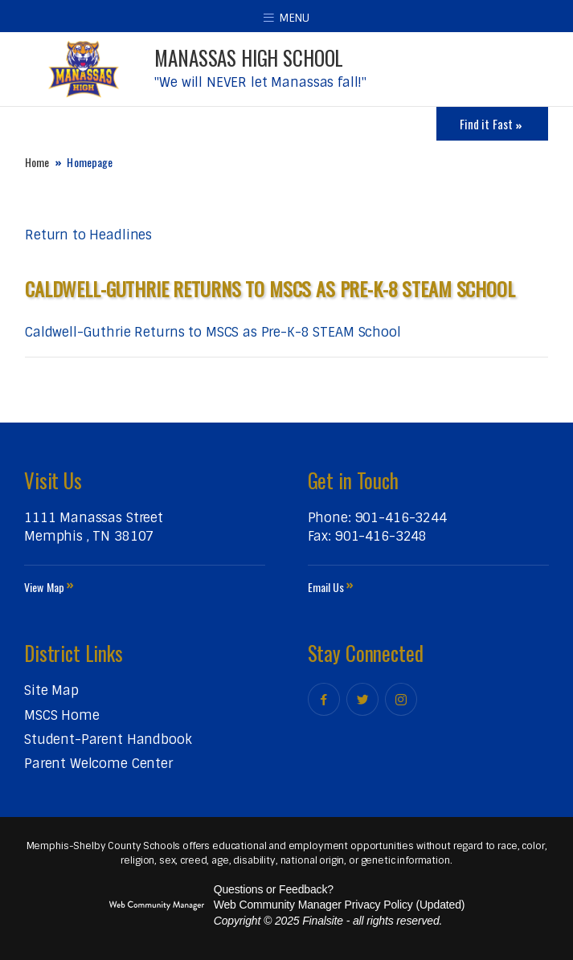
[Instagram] (401, 699)
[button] (286, 16)
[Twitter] (362, 699)
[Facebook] (324, 699)
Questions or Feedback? (274, 889)
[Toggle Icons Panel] (492, 124)
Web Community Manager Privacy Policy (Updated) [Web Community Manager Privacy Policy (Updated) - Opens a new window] (339, 904)
